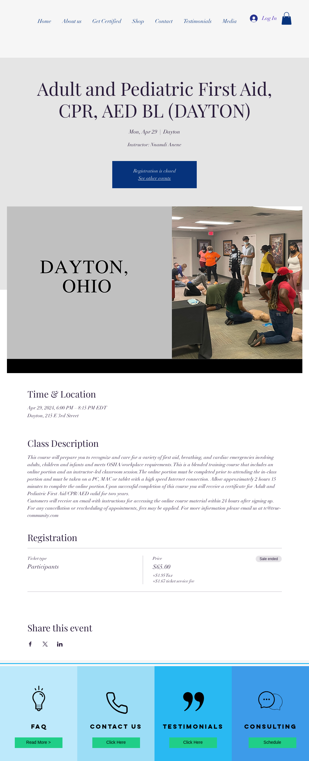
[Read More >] (38, 742)
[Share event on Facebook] (30, 644)
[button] (286, 18)
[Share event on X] (45, 644)
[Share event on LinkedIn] (60, 644)
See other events (154, 178)
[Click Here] (116, 742)
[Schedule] (272, 742)
